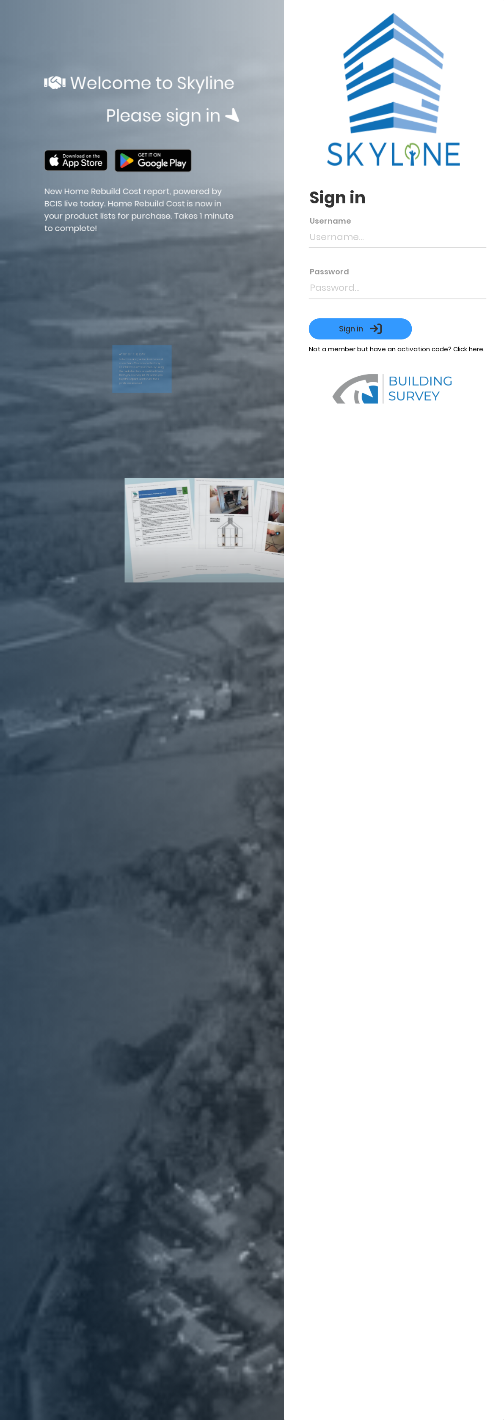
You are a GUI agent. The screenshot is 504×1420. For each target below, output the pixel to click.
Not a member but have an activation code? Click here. (409, 349)
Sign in (373, 329)
